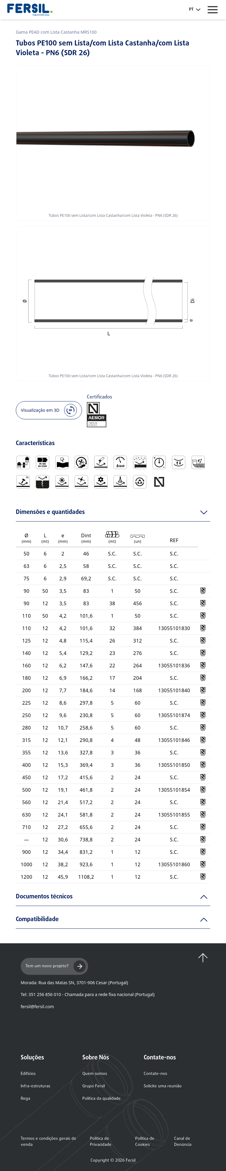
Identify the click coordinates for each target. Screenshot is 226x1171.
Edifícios (28, 1074)
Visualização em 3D (49, 410)
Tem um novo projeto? (56, 966)
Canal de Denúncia (182, 1142)
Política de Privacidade (100, 1142)
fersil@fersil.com (37, 1006)
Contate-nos (155, 1074)
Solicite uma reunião (163, 1086)
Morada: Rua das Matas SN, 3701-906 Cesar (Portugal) (74, 982)
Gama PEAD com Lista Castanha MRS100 (56, 32)
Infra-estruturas (35, 1086)
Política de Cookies (144, 1142)
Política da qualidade (101, 1099)
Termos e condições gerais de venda (48, 1142)
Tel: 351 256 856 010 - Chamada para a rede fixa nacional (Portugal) (88, 994)
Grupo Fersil (93, 1086)
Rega (25, 1099)
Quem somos (94, 1074)
